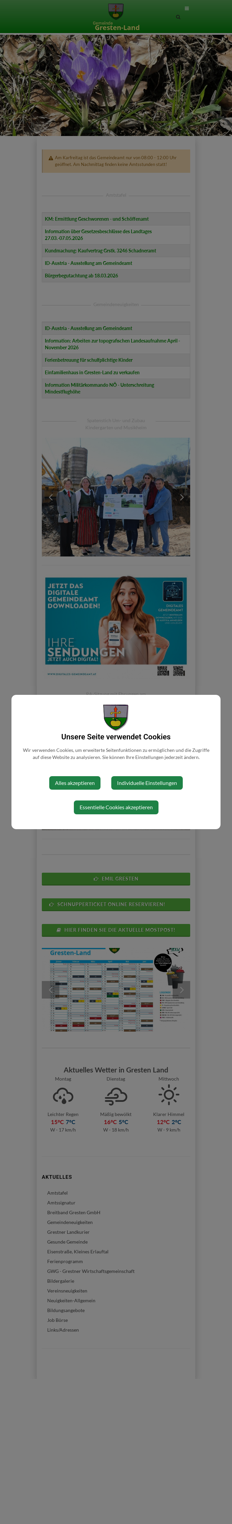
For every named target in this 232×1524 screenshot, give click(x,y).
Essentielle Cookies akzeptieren (116, 807)
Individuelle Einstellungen (147, 783)
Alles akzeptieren (75, 783)
